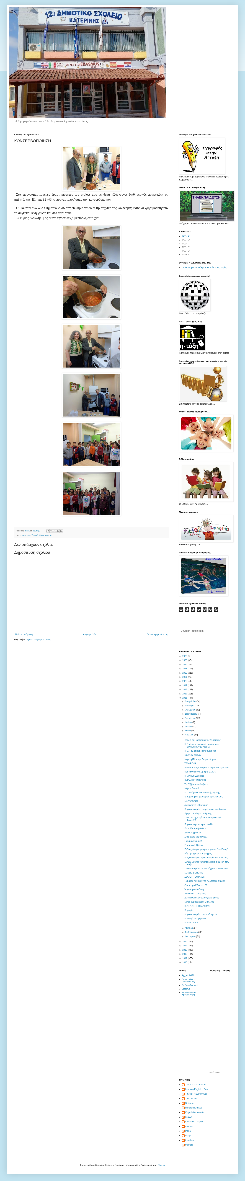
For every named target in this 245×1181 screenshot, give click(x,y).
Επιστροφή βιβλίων (193, 845)
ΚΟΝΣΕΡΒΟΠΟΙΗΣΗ (194, 873)
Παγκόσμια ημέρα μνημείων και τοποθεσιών (205, 809)
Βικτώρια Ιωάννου (193, 1108)
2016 (185, 698)
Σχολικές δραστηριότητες (42, 535)
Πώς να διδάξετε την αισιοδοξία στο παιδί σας (206, 857)
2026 (185, 656)
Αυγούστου (190, 718)
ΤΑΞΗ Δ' (186, 247)
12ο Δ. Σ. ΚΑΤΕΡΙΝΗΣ (195, 1084)
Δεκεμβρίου (191, 701)
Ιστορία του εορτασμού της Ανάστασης (202, 740)
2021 (185, 677)
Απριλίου (189, 734)
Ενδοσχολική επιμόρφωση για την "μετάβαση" (206, 849)
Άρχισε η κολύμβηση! (194, 889)
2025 (185, 660)
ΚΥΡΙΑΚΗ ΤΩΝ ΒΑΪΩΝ (195, 780)
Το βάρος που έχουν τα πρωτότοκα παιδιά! (204, 881)
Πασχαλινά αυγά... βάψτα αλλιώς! (200, 772)
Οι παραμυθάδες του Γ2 (195, 885)
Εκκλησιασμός (191, 801)
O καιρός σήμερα (214, 1072)
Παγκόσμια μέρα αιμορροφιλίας (199, 824)
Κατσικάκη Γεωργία (194, 1121)
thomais (189, 1145)
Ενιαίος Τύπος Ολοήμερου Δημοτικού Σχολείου (206, 767)
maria (188, 1131)
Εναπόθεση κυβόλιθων (195, 828)
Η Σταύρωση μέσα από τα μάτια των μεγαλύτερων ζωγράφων (201, 745)
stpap (187, 1135)
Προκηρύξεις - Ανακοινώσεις (188, 980)
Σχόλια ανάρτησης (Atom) (39, 639)
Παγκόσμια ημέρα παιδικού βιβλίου (200, 914)
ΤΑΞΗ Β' (186, 240)
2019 (185, 685)
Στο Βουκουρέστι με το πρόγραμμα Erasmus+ (206, 868)
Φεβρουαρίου (191, 932)
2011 (185, 958)
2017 (185, 693)
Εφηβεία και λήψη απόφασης (198, 813)
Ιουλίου (188, 722)
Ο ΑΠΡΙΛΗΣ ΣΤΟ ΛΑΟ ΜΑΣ (197, 906)
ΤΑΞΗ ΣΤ (186, 254)
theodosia (190, 1140)
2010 (185, 962)
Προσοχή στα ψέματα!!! (195, 918)
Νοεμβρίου (190, 705)
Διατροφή (26, 535)
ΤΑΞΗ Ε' (186, 251)
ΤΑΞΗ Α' (186, 236)
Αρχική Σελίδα (188, 975)
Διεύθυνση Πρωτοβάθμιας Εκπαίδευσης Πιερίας (204, 267)
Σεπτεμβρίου (191, 714)
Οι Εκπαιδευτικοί (189, 985)
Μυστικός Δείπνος (192, 755)
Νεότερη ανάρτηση (24, 634)
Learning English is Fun (196, 1089)
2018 (185, 689)
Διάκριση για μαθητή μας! (196, 805)
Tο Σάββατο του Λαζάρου (196, 784)
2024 (185, 664)
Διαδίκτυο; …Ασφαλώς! (195, 893)
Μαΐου (188, 730)
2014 (185, 945)
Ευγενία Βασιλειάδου (195, 1112)
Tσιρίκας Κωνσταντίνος (196, 1094)
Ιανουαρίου (190, 936)
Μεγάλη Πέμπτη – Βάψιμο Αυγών (200, 759)
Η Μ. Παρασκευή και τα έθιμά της (200, 751)
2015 (185, 941)
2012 (185, 954)
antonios (189, 1126)
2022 (185, 673)
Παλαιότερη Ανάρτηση (157, 634)
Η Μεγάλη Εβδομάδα (194, 776)
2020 (185, 681)
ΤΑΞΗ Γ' (185, 243)
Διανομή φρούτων (192, 832)
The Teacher (191, 1098)
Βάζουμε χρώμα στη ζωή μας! (198, 853)
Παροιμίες (189, 910)
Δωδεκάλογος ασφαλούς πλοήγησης (201, 897)
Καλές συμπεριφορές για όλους (199, 902)
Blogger (161, 1165)
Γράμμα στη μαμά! (193, 841)
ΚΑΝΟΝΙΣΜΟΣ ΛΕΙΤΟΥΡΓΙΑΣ (189, 993)
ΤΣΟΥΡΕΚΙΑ (190, 763)
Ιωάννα (188, 1117)
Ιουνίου (188, 726)
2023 (185, 668)
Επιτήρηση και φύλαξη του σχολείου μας (203, 796)
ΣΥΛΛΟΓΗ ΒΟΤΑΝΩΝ (194, 877)
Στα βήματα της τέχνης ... (196, 837)
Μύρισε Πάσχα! (191, 788)
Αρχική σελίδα (89, 634)
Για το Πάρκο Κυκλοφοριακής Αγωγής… (203, 792)
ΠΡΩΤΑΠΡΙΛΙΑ (191, 922)
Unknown (189, 1103)
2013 (185, 950)
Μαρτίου (189, 928)
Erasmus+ (186, 989)
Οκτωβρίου (190, 710)
